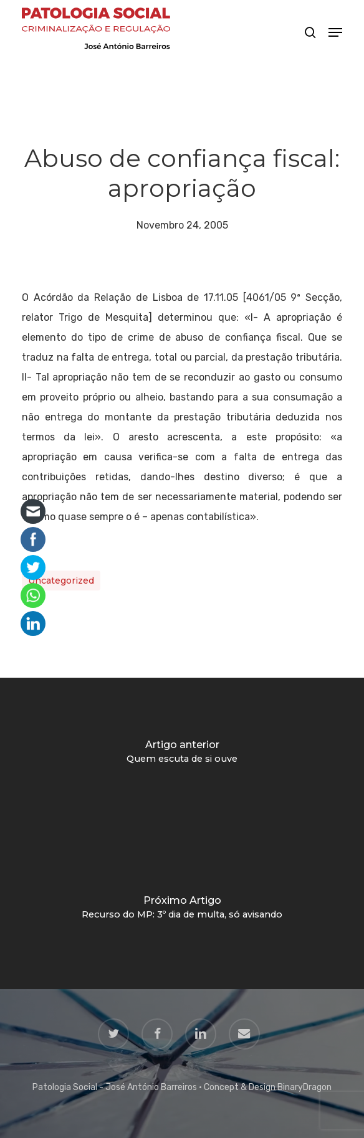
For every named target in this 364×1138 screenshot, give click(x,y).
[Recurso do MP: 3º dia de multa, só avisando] (182, 911)
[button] (335, 32)
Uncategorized (61, 580)
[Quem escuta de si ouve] (182, 755)
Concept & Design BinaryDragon (268, 1087)
